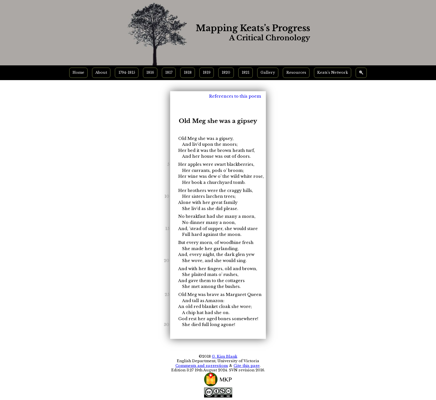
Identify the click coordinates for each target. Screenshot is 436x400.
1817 (168, 72)
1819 (206, 72)
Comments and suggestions (201, 366)
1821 (245, 72)
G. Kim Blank (224, 356)
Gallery (268, 72)
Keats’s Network (332, 72)
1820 (226, 72)
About (101, 72)
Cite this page (247, 366)
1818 (188, 72)
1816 (150, 72)
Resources (296, 72)
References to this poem (235, 96)
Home (78, 72)
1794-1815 (126, 72)
